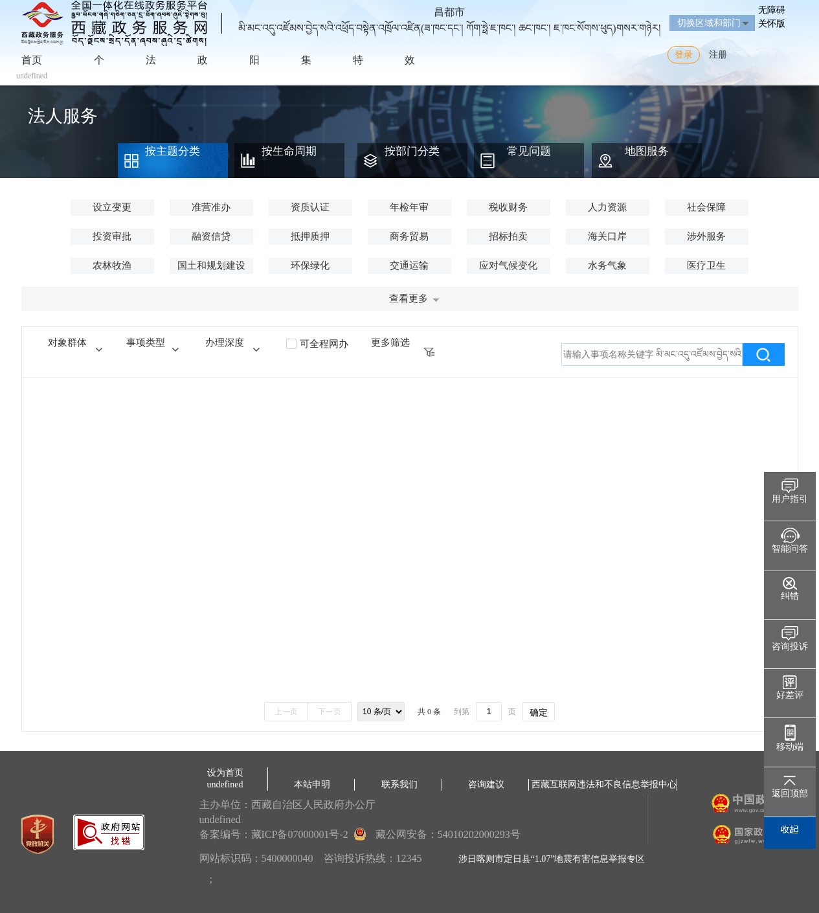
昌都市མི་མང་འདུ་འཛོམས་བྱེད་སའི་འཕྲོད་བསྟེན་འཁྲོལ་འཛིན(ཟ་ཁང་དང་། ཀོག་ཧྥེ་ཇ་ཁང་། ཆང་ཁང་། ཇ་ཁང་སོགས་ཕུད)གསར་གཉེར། (449, 14)
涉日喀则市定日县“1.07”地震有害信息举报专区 (551, 859)
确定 (539, 712)
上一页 (286, 711)
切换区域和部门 (709, 23)
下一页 (329, 711)
